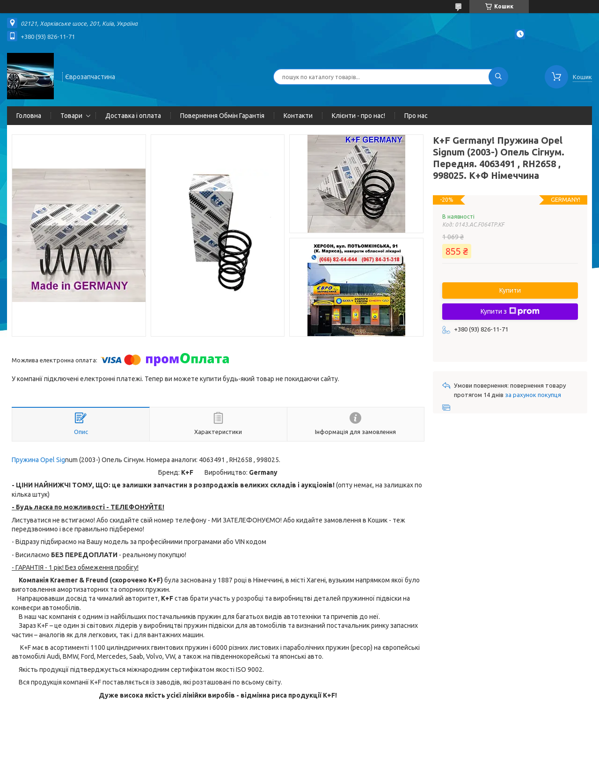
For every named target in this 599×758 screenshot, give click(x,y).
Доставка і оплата (133, 115)
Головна (28, 115)
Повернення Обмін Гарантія (222, 115)
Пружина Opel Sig (38, 460)
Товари (71, 115)
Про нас (416, 115)
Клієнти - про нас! (358, 115)
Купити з (510, 311)
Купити (510, 290)
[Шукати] (498, 77)
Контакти (298, 115)
